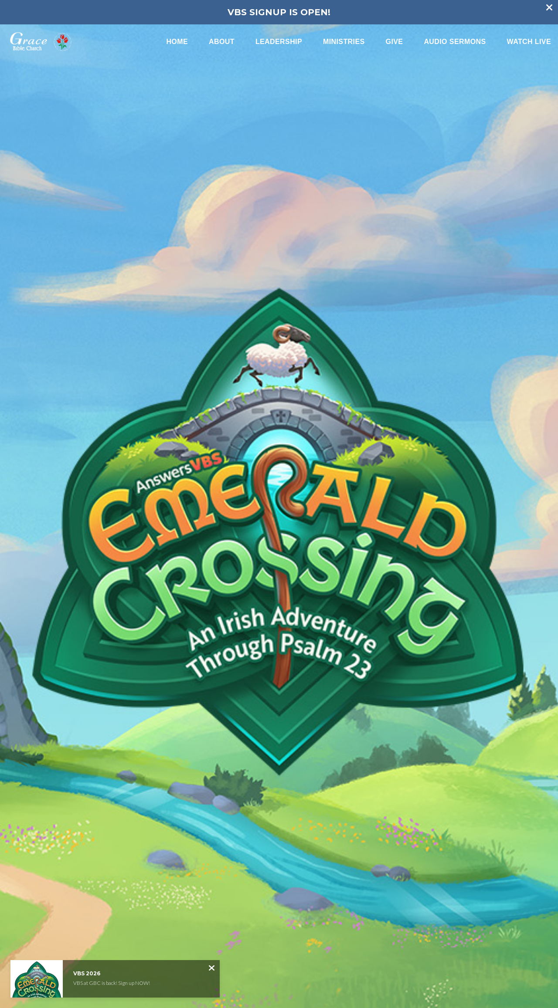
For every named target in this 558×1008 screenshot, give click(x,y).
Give (394, 41)
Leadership (278, 41)
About (222, 41)
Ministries (344, 41)
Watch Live (529, 41)
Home (177, 41)
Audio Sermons (455, 41)
